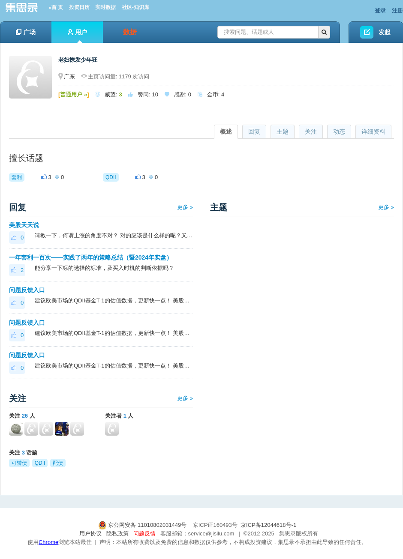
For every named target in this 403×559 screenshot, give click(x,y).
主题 (283, 131)
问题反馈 (144, 533)
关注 (311, 131)
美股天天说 (24, 224)
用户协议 (90, 533)
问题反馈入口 (27, 290)
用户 (77, 36)
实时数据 (105, 7)
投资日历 (79, 7)
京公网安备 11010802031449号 (143, 525)
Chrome (48, 542)
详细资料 (373, 131)
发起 (385, 32)
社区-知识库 (135, 7)
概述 (226, 131)
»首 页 (56, 7)
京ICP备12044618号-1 (268, 525)
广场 (26, 32)
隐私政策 (117, 533)
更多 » (185, 207)
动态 (339, 131)
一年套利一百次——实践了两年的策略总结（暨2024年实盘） (90, 257)
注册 (397, 10)
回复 (254, 131)
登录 (380, 10)
